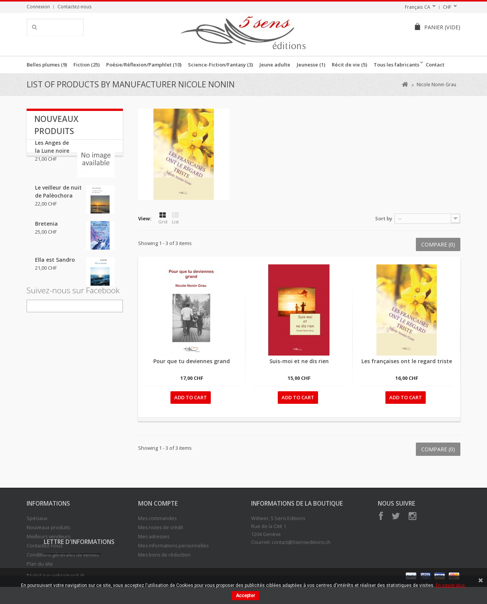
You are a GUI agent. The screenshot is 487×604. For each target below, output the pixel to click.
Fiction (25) (86, 64)
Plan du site (40, 564)
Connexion (38, 6)
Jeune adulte (274, 64)
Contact (435, 64)
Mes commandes (157, 518)
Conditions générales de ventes (63, 555)
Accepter (245, 595)
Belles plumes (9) (47, 64)
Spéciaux (37, 518)
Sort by (383, 218)
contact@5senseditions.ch (301, 542)
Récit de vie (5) (349, 64)
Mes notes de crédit (160, 527)
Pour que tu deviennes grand (191, 361)
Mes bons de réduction (164, 555)
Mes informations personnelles (173, 545)
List (175, 218)
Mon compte (158, 503)
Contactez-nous (74, 6)
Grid (162, 218)
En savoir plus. (451, 585)
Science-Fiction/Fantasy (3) (220, 64)
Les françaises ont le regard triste (406, 361)
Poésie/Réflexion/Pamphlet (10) (143, 64)
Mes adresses (153, 536)
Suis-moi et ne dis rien (299, 361)
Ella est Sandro (55, 267)
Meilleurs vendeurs (48, 536)
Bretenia (46, 231)
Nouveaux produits (48, 527)
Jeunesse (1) (311, 64)
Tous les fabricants (396, 64)
